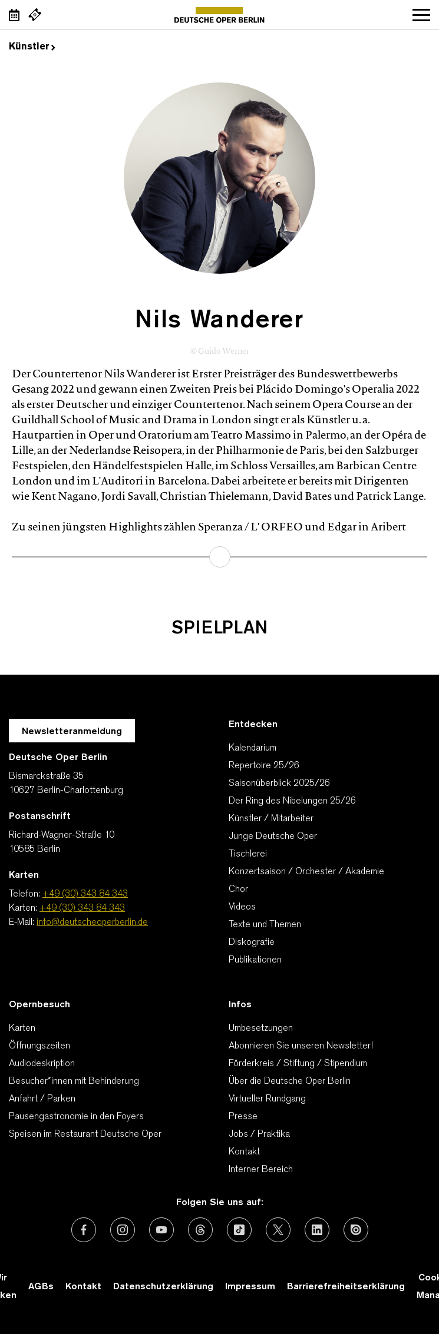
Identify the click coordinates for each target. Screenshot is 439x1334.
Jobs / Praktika (259, 1134)
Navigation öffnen (421, 15)
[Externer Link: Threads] (200, 1230)
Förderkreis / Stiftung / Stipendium (298, 1063)
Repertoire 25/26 (264, 766)
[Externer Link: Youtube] (161, 1230)
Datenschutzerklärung (163, 1287)
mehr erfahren (219, 557)
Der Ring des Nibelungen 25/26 (292, 801)
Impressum (250, 1287)
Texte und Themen (265, 925)
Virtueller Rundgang (267, 1099)
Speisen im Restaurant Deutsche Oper (85, 1134)
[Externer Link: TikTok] (239, 1230)
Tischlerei (248, 854)
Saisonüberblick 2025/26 (279, 783)
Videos (242, 907)
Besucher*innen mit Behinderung (74, 1081)
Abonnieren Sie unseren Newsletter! (301, 1046)
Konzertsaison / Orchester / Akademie (306, 872)
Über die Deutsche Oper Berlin (290, 1081)
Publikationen (255, 960)
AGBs (41, 1287)
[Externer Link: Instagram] (122, 1230)
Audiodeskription (42, 1063)
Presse (243, 1116)
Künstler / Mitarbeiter (271, 819)
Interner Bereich (261, 1169)
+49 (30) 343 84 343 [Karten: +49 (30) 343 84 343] (82, 908)
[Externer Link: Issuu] (356, 1230)
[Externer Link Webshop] (34, 14)
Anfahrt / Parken (42, 1099)
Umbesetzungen (261, 1028)
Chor (238, 889)
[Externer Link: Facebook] (83, 1230)
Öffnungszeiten (39, 1046)
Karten (22, 1028)
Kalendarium (252, 748)
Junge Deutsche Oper (273, 836)
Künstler (32, 47)
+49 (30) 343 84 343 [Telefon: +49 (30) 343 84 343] (85, 894)
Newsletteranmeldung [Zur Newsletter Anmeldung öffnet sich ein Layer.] (72, 731)
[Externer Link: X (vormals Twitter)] (278, 1230)
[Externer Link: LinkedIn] (317, 1230)
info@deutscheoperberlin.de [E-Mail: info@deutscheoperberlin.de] (92, 922)
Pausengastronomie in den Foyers (76, 1116)
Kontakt (244, 1152)
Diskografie (252, 942)
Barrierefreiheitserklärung (346, 1287)
